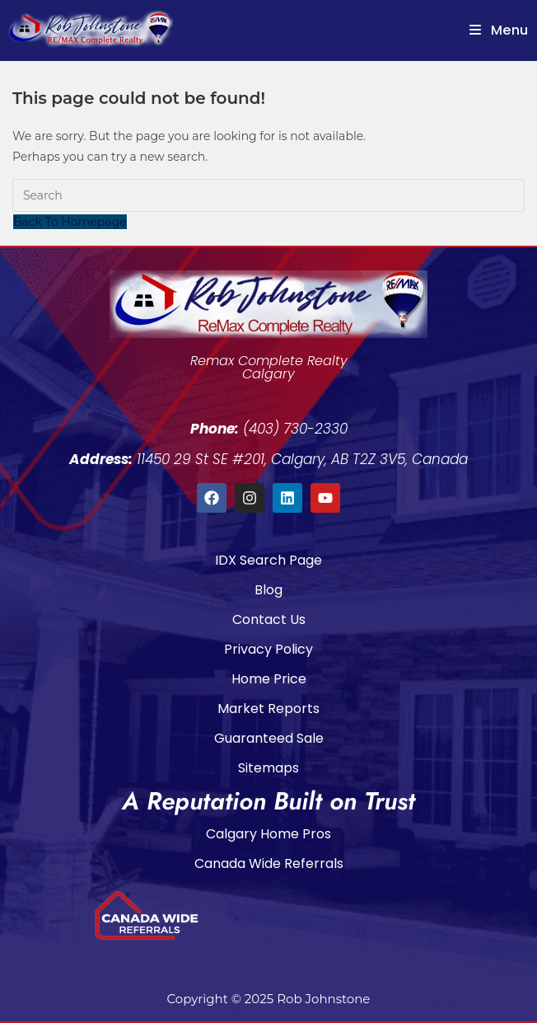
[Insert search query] (268, 195)
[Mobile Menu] (499, 30)
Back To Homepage (70, 221)
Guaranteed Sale (269, 738)
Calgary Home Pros (268, 833)
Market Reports (268, 708)
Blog (268, 589)
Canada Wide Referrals (268, 863)
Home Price (268, 678)
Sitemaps (268, 767)
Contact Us (269, 619)
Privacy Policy (268, 649)
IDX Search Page (268, 560)
